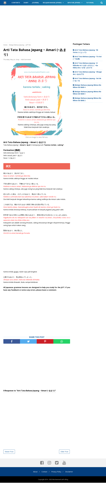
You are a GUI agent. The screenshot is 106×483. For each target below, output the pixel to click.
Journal (35, 3)
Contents (16, 3)
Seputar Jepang (73, 3)
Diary (26, 3)
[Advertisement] (53, 23)
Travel (8, 8)
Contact (44, 472)
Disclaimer (69, 472)
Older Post (64, 452)
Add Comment (26, 60)
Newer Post (9, 452)
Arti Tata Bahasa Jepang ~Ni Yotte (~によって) (85, 51)
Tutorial (90, 3)
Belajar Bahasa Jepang (52, 3)
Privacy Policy (56, 472)
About (35, 472)
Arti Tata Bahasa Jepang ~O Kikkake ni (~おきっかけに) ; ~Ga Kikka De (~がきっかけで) (85, 65)
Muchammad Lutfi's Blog (60, 480)
